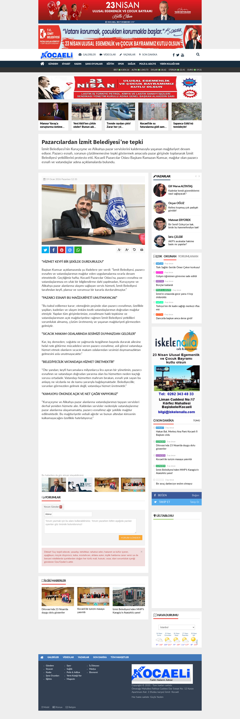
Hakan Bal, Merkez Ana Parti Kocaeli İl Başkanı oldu (177, 433)
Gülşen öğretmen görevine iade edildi (176, 276)
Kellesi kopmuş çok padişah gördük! (183, 209)
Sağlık (131, 64)
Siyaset (66, 64)
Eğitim (110, 64)
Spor (121, 64)
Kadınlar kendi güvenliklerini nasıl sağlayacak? (183, 192)
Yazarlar (161, 176)
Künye (57, 707)
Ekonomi (93, 672)
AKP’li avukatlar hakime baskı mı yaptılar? (181, 243)
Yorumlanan (188, 256)
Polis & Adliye (147, 64)
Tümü (196, 421)
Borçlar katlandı (164, 285)
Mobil (45, 707)
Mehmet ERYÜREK (179, 220)
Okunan (170, 256)
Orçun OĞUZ (176, 203)
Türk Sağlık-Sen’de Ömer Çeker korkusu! (178, 267)
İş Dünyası (94, 666)
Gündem (53, 64)
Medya (160, 281)
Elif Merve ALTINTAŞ (180, 186)
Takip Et (194, 502)
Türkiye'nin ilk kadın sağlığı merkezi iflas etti (178, 308)
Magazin (71, 679)
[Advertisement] (93, 450)
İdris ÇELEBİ (175, 237)
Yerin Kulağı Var (170, 64)
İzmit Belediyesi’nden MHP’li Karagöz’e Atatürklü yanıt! (177, 471)
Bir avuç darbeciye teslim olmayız (174, 484)
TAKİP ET (164, 502)
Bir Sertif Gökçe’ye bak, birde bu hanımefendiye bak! (183, 226)
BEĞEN (161, 495)
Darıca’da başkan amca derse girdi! (174, 318)
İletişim (71, 707)
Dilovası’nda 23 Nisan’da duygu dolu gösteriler (175, 447)
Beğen (195, 495)
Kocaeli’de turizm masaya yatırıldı (174, 459)
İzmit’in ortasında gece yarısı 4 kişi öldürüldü (174, 296)
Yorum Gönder (53, 506)
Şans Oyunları (94, 64)
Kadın (77, 64)
